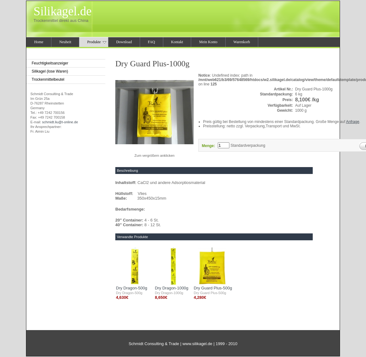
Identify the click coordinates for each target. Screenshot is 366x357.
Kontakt (177, 42)
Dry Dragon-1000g (171, 288)
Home (38, 42)
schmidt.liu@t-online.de (60, 122)
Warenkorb (241, 42)
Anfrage (352, 122)
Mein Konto (208, 42)
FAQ (151, 42)
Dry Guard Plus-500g (213, 288)
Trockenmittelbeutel (48, 79)
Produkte (96, 42)
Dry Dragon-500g (131, 288)
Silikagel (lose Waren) (50, 71)
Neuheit (65, 42)
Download (124, 42)
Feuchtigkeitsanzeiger (50, 63)
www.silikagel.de (197, 343)
